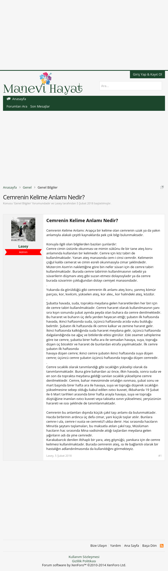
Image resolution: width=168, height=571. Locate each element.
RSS (161, 545)
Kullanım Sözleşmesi (84, 556)
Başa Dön (149, 545)
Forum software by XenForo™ (84, 565)
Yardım (115, 545)
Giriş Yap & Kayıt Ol (147, 74)
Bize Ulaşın (98, 545)
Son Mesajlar (40, 106)
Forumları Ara (17, 106)
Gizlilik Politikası (84, 561)
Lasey (58, 203)
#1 (160, 455)
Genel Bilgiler (22, 203)
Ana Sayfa (131, 545)
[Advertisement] (84, 35)
